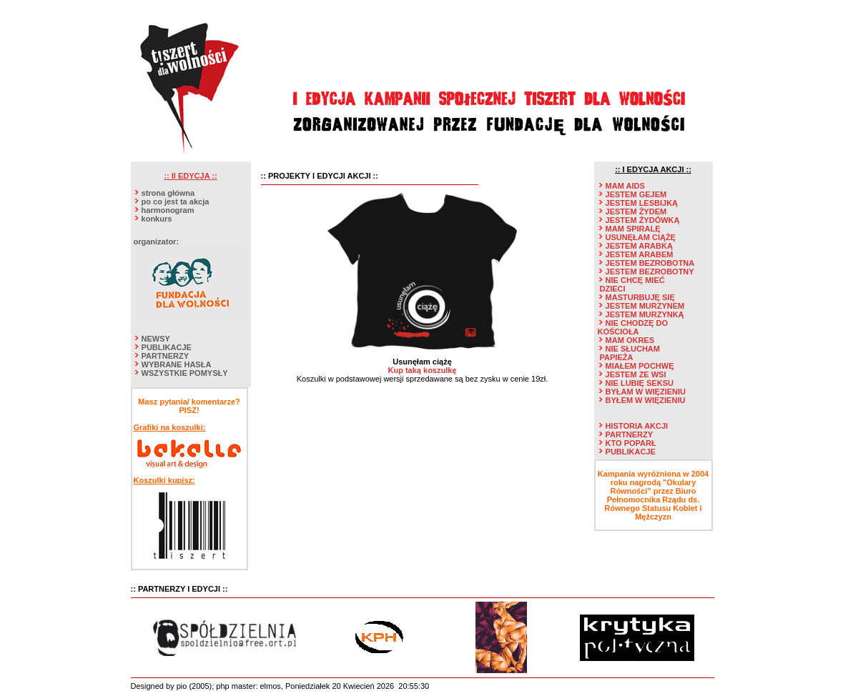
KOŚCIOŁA (618, 331)
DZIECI (613, 288)
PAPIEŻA (617, 357)
